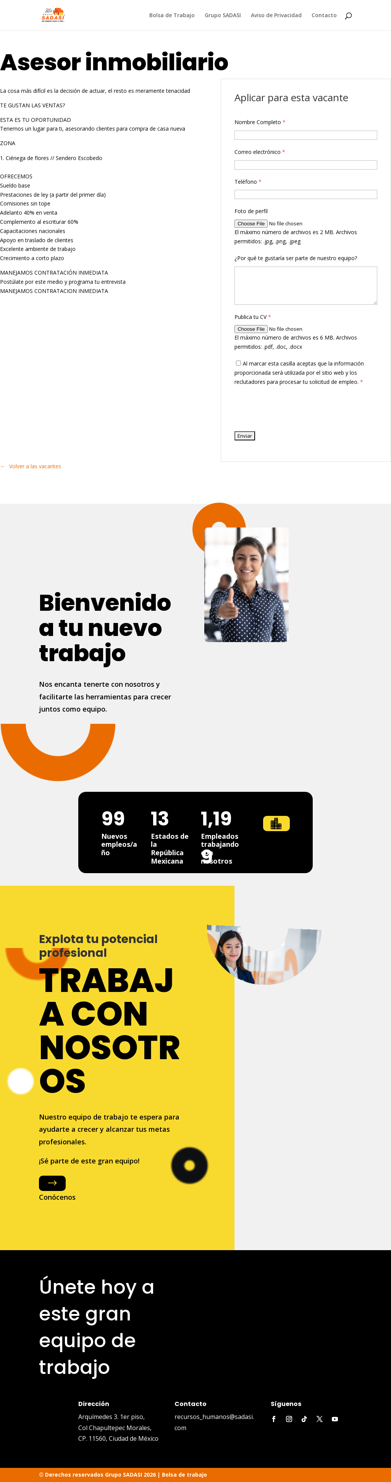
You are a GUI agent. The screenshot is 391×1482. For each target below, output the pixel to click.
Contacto (324, 16)
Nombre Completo (260, 122)
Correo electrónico (259, 151)
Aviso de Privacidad (276, 16)
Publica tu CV (252, 316)
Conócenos (57, 1197)
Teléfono (248, 181)
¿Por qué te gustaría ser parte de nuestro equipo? (295, 258)
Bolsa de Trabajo (172, 16)
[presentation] (292, 409)
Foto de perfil (251, 211)
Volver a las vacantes (35, 466)
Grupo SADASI (223, 16)
